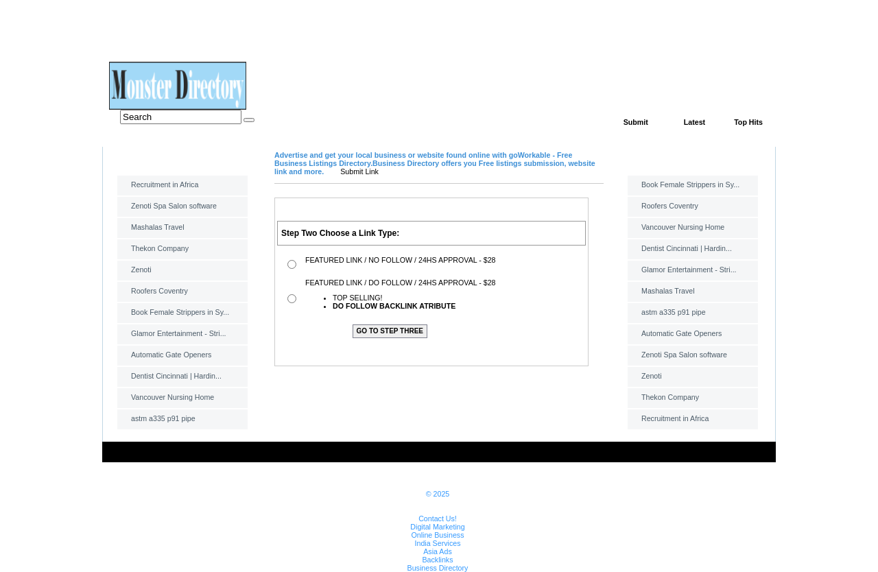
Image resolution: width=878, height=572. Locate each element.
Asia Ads (437, 551)
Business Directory (437, 568)
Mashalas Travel (158, 227)
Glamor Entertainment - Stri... (178, 333)
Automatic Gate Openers (171, 354)
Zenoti (141, 269)
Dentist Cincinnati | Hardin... (176, 376)
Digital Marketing (437, 527)
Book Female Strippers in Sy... (180, 312)
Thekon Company (160, 248)
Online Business (437, 535)
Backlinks (437, 560)
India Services (438, 543)
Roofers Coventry (159, 291)
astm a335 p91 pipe (163, 418)
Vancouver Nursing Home (172, 397)
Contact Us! (437, 518)
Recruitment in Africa (164, 184)
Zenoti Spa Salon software (174, 206)
